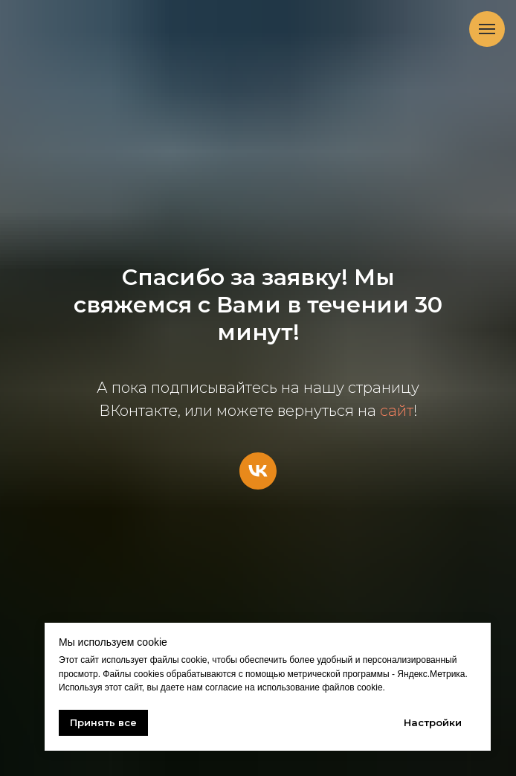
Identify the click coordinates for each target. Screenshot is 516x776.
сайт (396, 411)
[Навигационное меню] (487, 29)
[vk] (258, 471)
